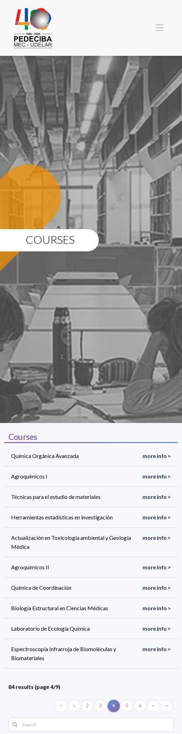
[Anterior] (74, 706)
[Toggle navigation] (159, 27)
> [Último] (166, 705)
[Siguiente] (153, 706)
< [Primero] (61, 705)
